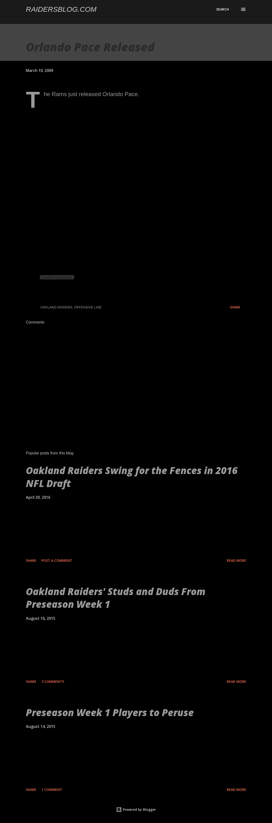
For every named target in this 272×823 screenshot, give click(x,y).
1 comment (51, 789)
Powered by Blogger (136, 809)
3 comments (52, 681)
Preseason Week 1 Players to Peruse (110, 712)
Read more (236, 560)
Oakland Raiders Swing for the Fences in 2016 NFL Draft (132, 477)
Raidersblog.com (61, 9)
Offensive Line (88, 307)
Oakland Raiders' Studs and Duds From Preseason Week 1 (115, 598)
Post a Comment (56, 560)
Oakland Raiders (56, 307)
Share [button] (235, 307)
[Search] (222, 9)
